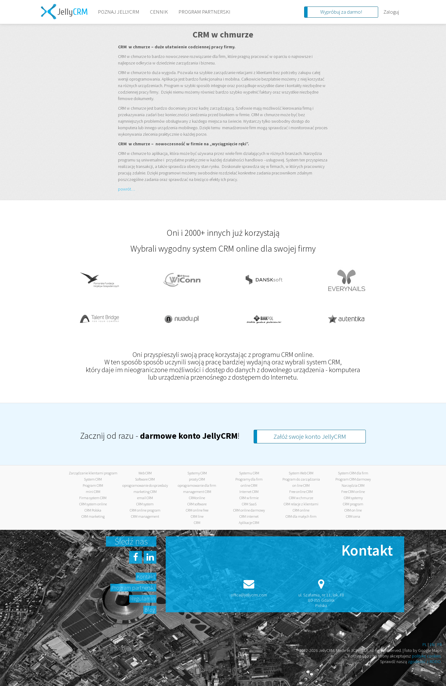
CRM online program (145, 510)
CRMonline (197, 497)
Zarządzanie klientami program (93, 473)
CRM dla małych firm (301, 516)
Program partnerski (133, 587)
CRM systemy (353, 497)
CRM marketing (93, 516)
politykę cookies (426, 656)
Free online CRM (301, 491)
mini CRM (93, 491)
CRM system (145, 504)
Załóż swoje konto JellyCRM (309, 436)
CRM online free (197, 510)
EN (432, 644)
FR (439, 644)
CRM (197, 522)
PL (424, 644)
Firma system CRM (93, 497)
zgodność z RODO (424, 661)
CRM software (197, 504)
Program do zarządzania (301, 479)
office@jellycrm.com (249, 595)
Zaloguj (391, 11)
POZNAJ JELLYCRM (118, 11)
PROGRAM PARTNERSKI (204, 11)
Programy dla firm (249, 479)
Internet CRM (249, 491)
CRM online (301, 510)
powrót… (126, 189)
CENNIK (159, 11)
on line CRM (301, 485)
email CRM (145, 497)
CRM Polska (93, 510)
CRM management (145, 516)
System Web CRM (301, 473)
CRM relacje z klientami (301, 504)
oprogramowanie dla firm (197, 485)
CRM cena (353, 516)
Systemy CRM (197, 473)
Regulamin (142, 598)
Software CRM (145, 479)
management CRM (197, 491)
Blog (149, 609)
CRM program (353, 504)
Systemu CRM (249, 473)
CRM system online (93, 504)
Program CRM (93, 485)
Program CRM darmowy (353, 479)
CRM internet (249, 516)
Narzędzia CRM (353, 485)
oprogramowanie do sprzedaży (145, 485)
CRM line (197, 516)
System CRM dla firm (353, 473)
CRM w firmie (249, 497)
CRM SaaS (249, 504)
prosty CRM (197, 479)
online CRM (249, 485)
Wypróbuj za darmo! (341, 11)
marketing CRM (145, 491)
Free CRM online (353, 491)
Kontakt (146, 576)
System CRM (93, 479)
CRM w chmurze (301, 497)
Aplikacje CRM (249, 522)
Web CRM (145, 473)
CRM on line (353, 510)
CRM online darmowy (249, 510)
